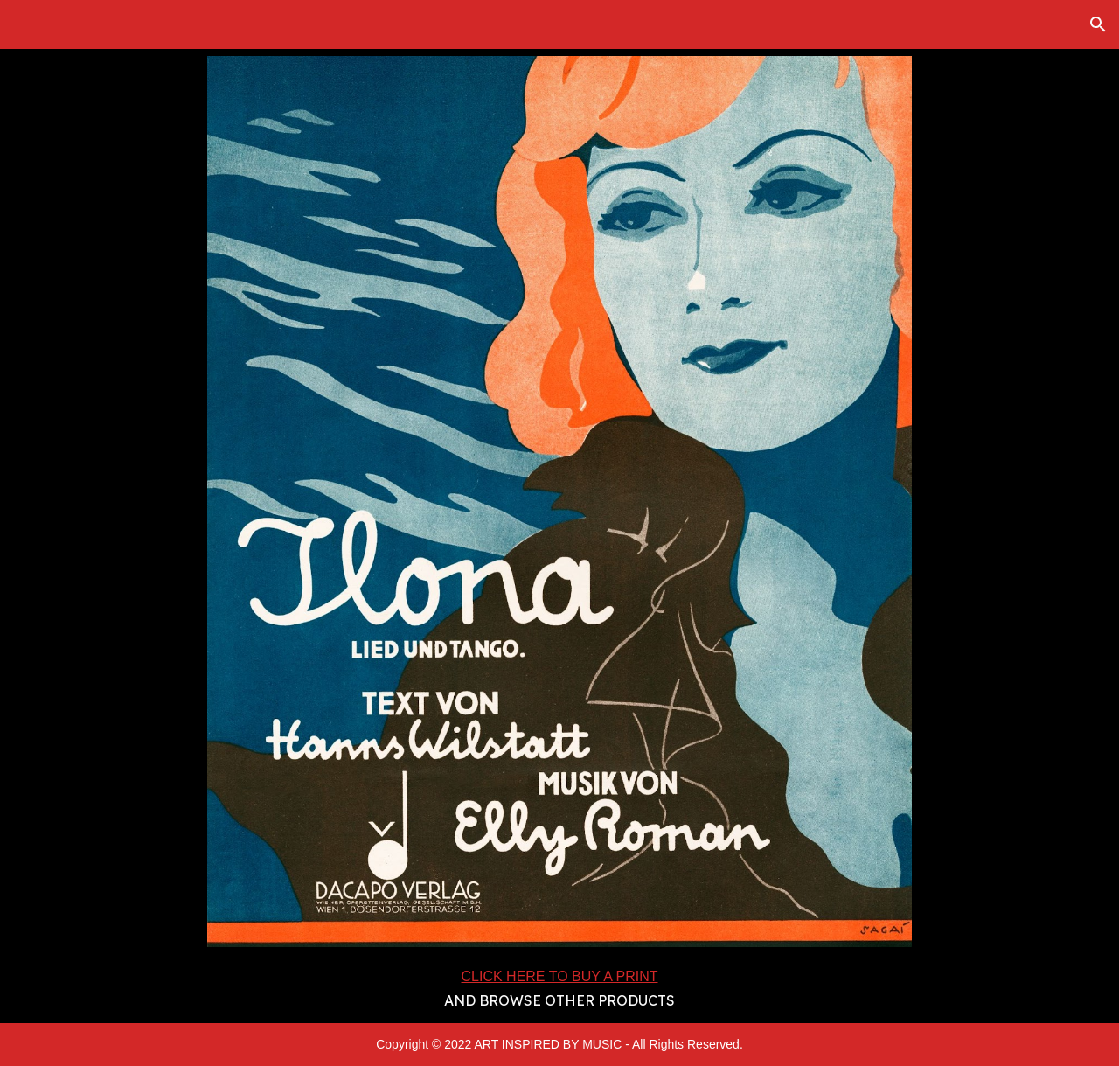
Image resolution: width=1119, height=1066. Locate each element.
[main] (560, 988)
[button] (1098, 24)
